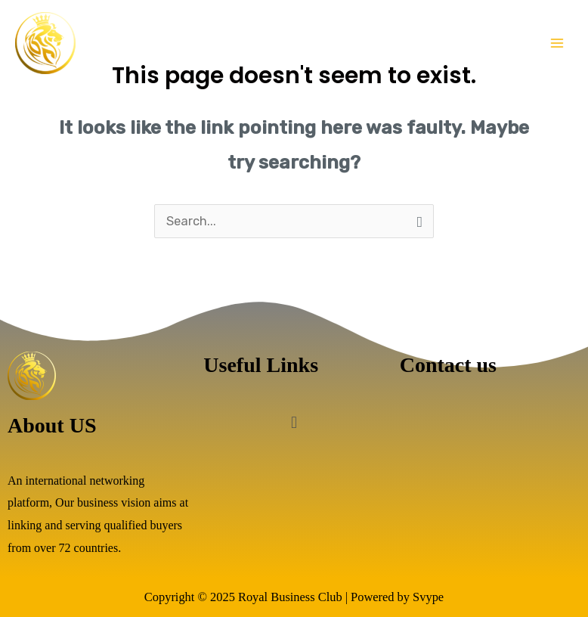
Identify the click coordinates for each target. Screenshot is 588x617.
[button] (293, 423)
